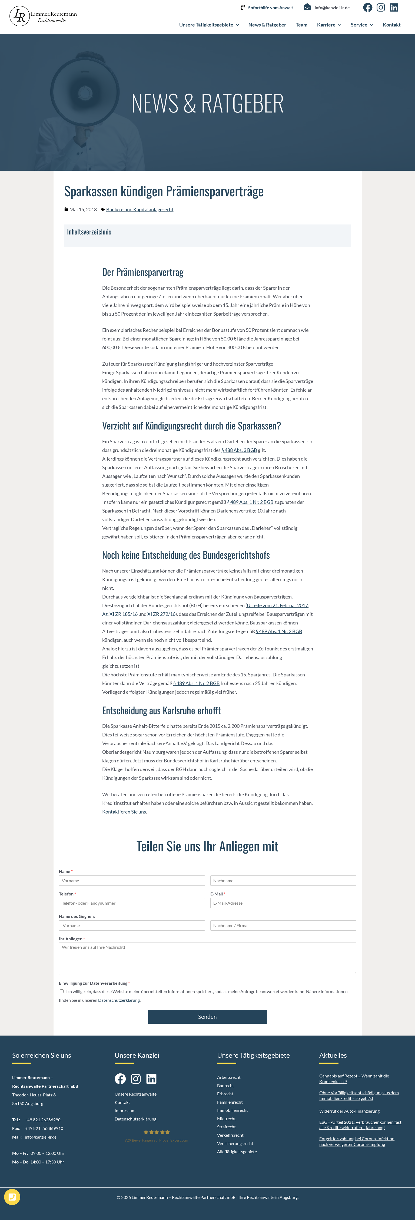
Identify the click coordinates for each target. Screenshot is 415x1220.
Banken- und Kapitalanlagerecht (140, 209)
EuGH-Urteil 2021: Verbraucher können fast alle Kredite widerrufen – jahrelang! (360, 1124)
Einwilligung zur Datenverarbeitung (94, 983)
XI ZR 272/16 (161, 614)
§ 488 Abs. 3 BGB (239, 450)
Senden (207, 1016)
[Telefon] (132, 903)
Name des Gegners (77, 916)
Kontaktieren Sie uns (124, 812)
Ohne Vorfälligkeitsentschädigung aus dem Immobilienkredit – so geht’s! (359, 1095)
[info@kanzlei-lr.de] (307, 6)
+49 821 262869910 (44, 1128)
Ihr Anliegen (72, 938)
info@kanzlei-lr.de (332, 7)
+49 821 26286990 (43, 1119)
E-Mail (217, 893)
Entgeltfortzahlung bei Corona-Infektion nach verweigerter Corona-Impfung (356, 1141)
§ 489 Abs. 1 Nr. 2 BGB (250, 502)
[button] (236, 24)
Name (66, 871)
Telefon (67, 893)
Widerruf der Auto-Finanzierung (349, 1110)
